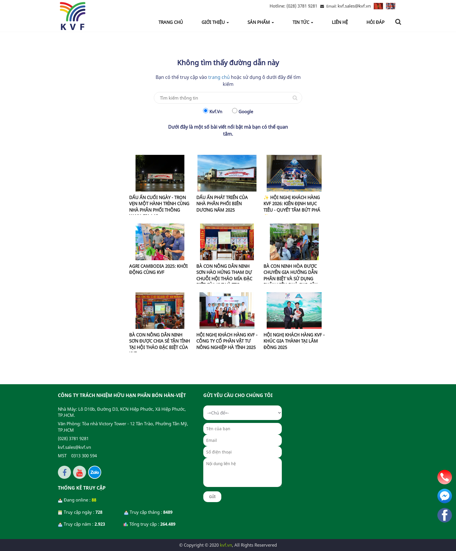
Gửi (212, 496)
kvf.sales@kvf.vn (354, 6)
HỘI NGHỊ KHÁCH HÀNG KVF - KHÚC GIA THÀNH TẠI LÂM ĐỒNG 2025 (294, 341)
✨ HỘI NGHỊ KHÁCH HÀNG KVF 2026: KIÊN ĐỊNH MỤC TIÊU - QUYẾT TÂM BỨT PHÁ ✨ (291, 206)
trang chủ (219, 77)
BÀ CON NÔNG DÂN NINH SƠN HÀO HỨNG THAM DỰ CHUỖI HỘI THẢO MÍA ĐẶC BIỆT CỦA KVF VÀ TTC (224, 275)
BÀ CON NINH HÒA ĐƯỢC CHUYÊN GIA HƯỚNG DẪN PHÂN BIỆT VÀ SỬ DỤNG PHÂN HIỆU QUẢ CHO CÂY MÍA (290, 278)
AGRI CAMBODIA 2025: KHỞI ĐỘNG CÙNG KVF (158, 269)
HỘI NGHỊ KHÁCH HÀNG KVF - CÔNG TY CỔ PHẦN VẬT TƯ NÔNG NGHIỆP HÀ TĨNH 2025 (226, 341)
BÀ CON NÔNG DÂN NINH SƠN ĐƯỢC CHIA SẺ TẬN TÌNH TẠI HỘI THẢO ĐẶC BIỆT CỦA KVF (159, 344)
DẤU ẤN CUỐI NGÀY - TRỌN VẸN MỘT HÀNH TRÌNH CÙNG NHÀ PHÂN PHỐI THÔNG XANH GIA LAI (159, 206)
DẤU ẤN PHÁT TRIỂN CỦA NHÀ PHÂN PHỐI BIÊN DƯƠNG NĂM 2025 (222, 203)
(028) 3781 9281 (293, 6)
